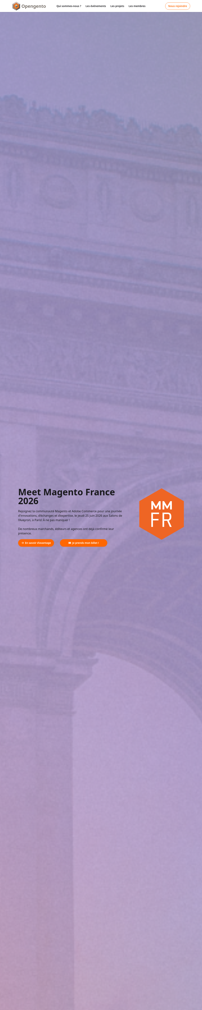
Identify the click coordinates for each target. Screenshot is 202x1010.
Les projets (117, 6)
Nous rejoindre (177, 6)
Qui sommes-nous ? (69, 6)
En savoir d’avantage (36, 543)
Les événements (96, 6)
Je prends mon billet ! (83, 543)
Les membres (137, 6)
